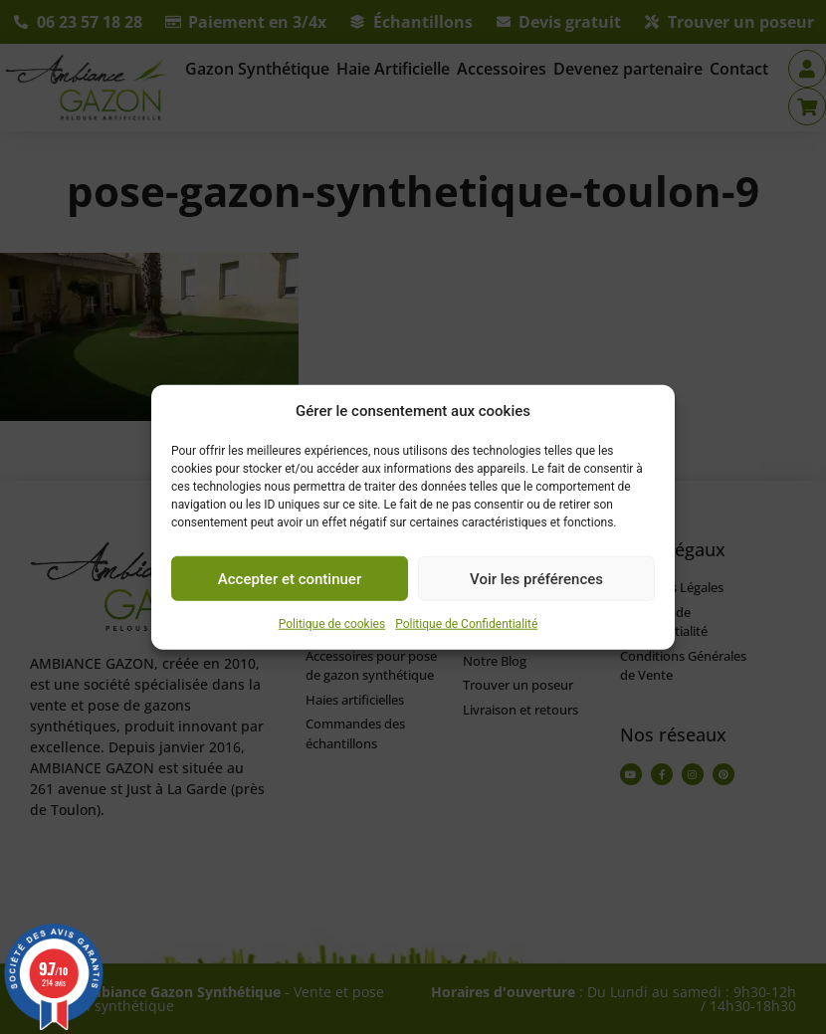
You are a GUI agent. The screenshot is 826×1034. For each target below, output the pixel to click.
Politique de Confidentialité (466, 624)
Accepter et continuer (289, 578)
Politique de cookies (332, 624)
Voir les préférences (536, 578)
